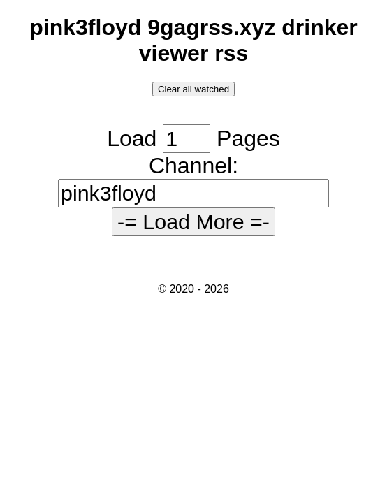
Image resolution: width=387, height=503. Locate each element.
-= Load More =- (193, 221)
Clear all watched (193, 89)
